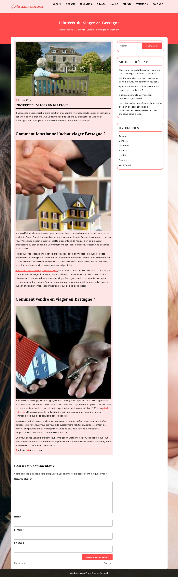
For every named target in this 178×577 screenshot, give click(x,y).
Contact (158, 4)
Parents (127, 4)
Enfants (101, 4)
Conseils (70, 4)
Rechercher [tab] (152, 46)
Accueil (57, 4)
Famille (114, 4)
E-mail (19, 529)
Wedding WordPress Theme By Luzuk (89, 572)
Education (86, 4)
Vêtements (142, 4)
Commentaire (23, 479)
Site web (19, 542)
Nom (17, 516)
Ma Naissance (66, 29)
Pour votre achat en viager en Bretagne (36, 270)
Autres (122, 136)
